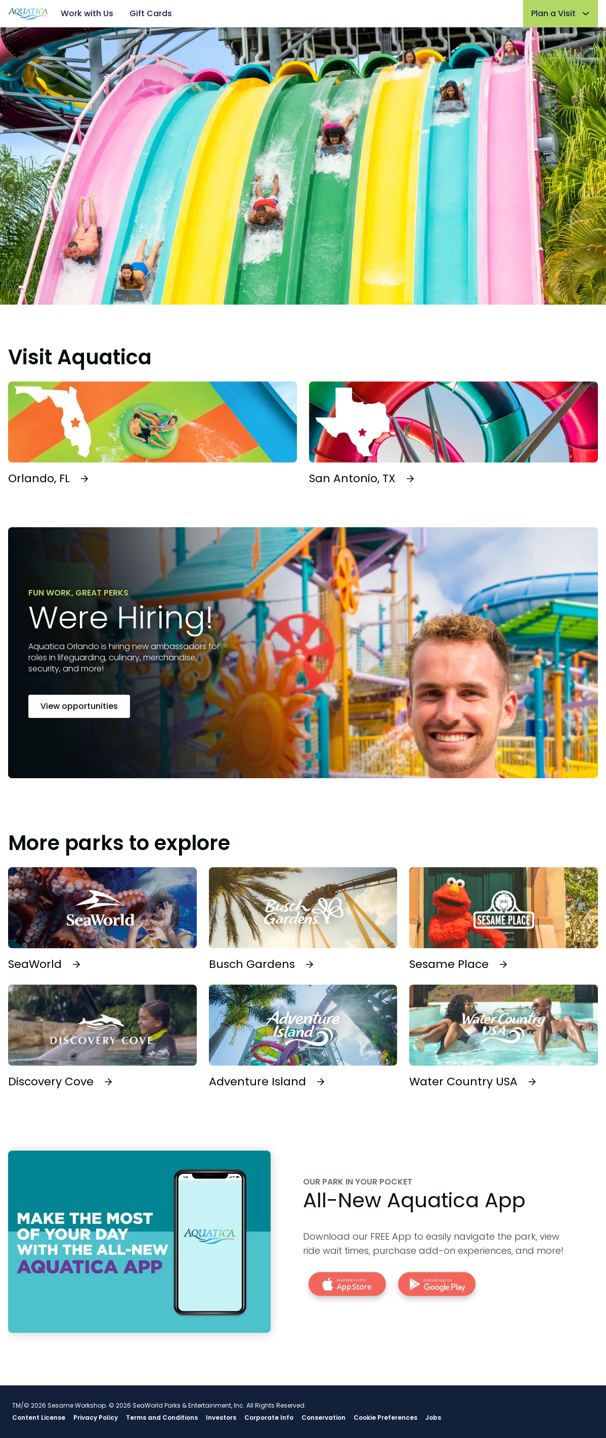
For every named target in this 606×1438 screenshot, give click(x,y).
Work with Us (87, 13)
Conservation (323, 1418)
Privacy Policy (95, 1418)
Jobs (433, 1418)
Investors (221, 1418)
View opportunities (79, 706)
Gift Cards (150, 13)
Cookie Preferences (385, 1418)
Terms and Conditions (162, 1418)
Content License (38, 1418)
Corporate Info (268, 1418)
